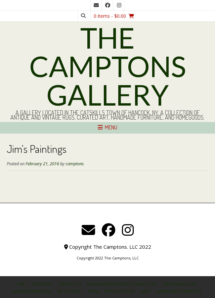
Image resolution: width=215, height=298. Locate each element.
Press (93, 291)
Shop (145, 291)
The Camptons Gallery (107, 66)
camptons (75, 164)
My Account (70, 291)
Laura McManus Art (32, 291)
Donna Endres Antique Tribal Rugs (122, 284)
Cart (21, 284)
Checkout (42, 284)
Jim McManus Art (180, 284)
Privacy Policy (119, 291)
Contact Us (69, 284)
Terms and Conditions (179, 291)
